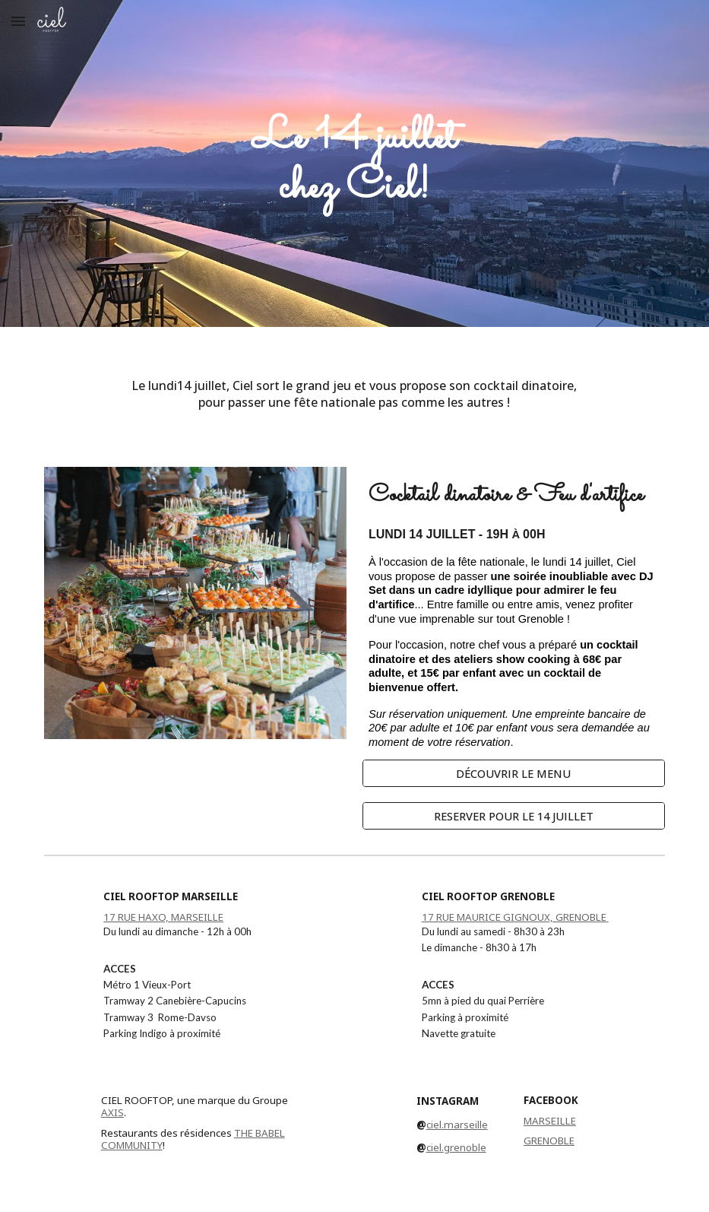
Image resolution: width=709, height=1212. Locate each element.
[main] (354, 163)
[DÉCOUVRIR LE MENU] (513, 773)
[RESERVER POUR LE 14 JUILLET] (513, 816)
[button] (18, 21)
